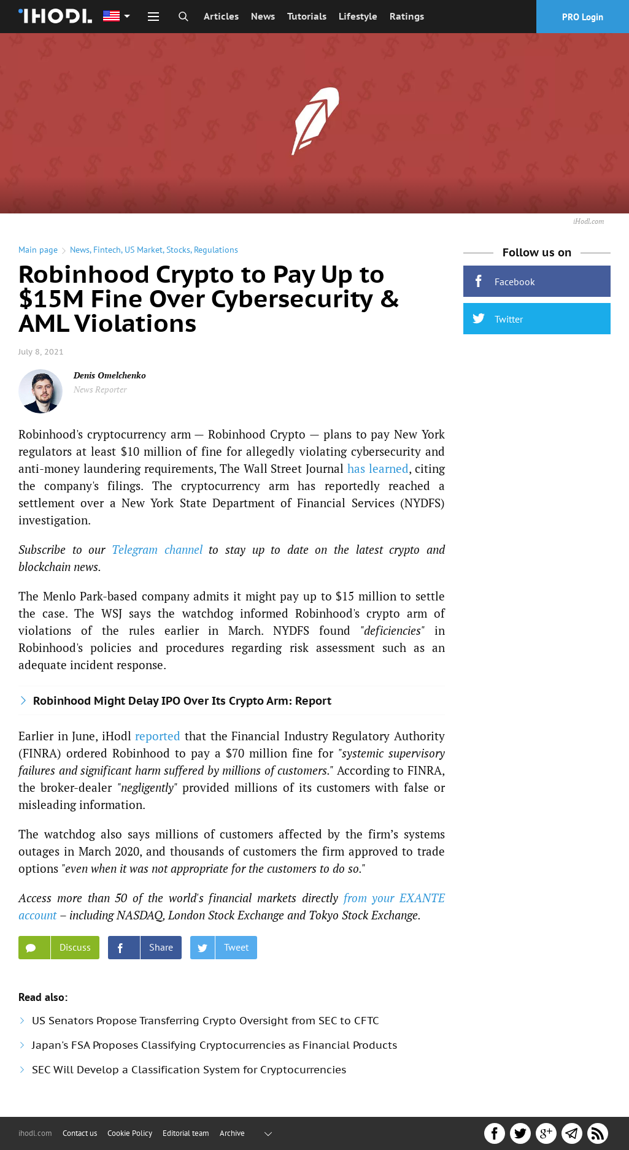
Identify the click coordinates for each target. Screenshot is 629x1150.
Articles (221, 16)
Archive (232, 1133)
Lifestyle (358, 16)
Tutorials (306, 16)
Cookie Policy (129, 1133)
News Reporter (100, 389)
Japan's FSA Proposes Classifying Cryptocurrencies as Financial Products (214, 1045)
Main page (38, 249)
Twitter (498, 318)
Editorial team (186, 1133)
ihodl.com (35, 1133)
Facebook (504, 281)
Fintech (107, 249)
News (263, 16)
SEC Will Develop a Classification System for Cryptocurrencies (189, 1069)
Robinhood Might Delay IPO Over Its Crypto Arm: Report (182, 701)
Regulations (216, 249)
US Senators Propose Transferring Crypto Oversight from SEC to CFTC (205, 1020)
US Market (144, 249)
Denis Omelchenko (110, 375)
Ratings (407, 16)
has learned (378, 468)
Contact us (80, 1133)
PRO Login (582, 17)
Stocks (178, 249)
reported (157, 735)
